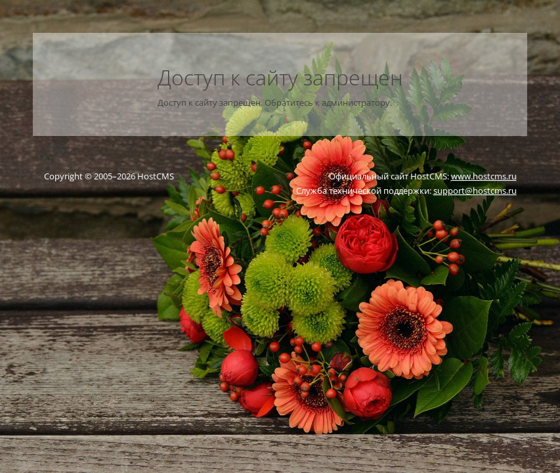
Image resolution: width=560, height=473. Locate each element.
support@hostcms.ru (475, 190)
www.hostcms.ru (484, 176)
